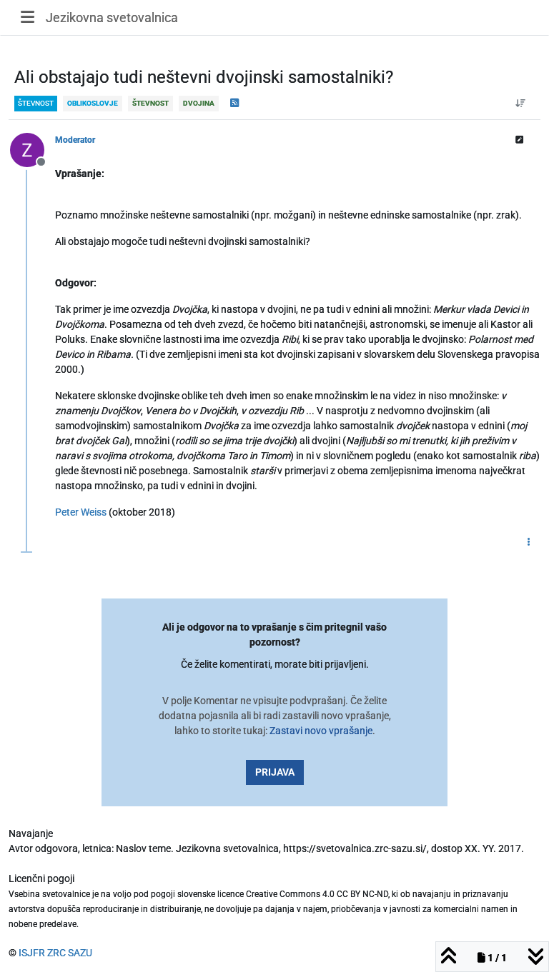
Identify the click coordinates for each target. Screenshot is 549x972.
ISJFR (32, 952)
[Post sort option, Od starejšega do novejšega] (521, 104)
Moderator (75, 140)
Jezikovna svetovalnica (112, 17)
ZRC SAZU (69, 952)
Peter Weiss (81, 512)
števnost (36, 103)
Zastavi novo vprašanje (320, 730)
